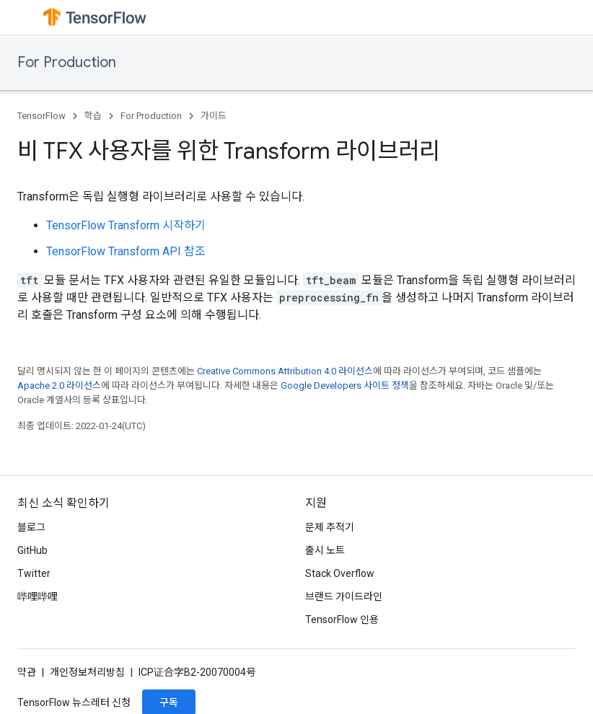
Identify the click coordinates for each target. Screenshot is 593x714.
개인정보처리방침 (87, 672)
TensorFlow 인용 (342, 619)
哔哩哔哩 (37, 596)
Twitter (33, 573)
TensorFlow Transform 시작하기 (126, 225)
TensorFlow (41, 115)
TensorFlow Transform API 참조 (126, 251)
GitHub (32, 550)
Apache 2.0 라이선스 (59, 385)
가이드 (214, 115)
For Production (66, 62)
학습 (93, 115)
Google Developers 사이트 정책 (345, 385)
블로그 (31, 527)
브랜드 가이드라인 (343, 596)
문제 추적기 (329, 527)
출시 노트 (325, 550)
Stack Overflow (339, 573)
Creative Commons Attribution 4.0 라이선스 (285, 371)
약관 (26, 672)
